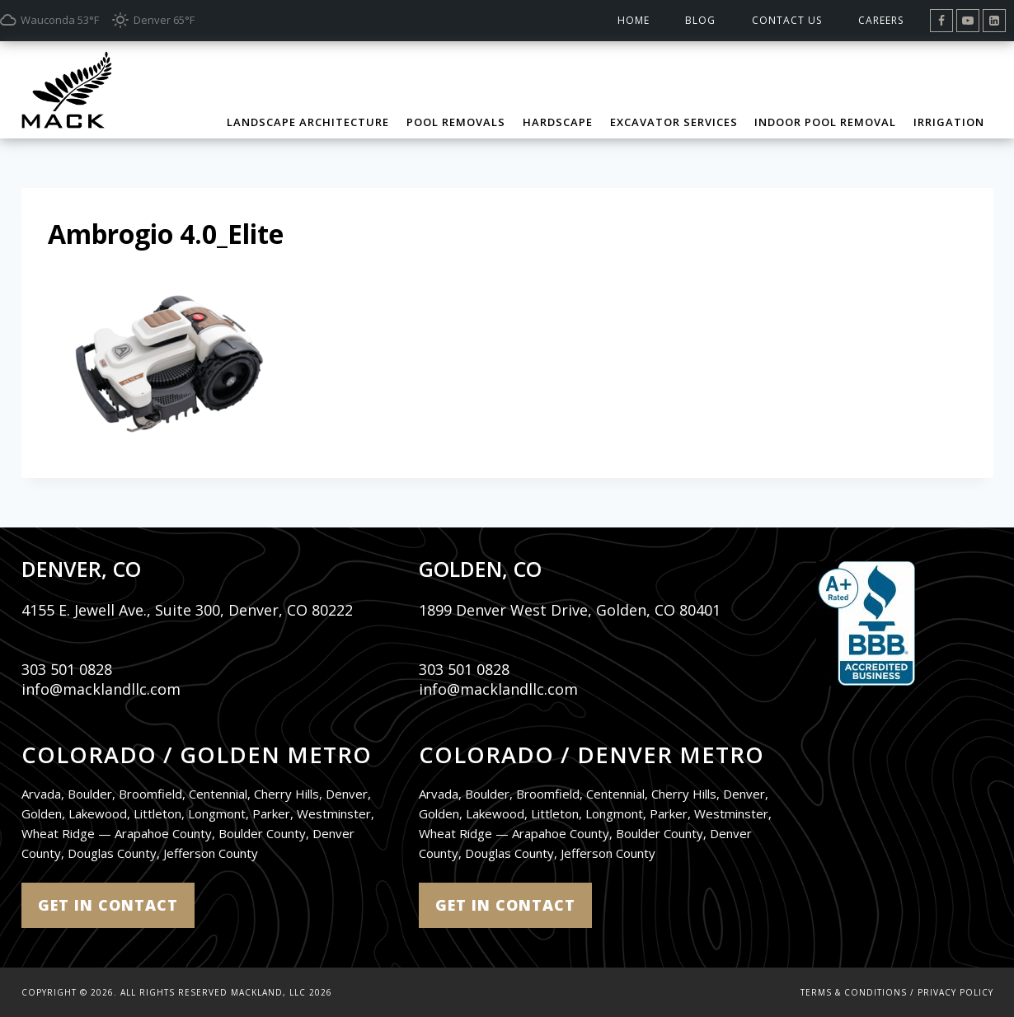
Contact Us (787, 20)
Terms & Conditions (853, 992)
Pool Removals (455, 122)
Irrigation (948, 122)
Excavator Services (674, 122)
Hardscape (558, 122)
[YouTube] (967, 20)
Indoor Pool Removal (825, 122)
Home (633, 20)
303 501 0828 (66, 669)
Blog (700, 20)
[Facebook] (941, 20)
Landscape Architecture (308, 122)
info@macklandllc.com (101, 689)
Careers (881, 20)
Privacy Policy (955, 992)
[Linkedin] (994, 20)
